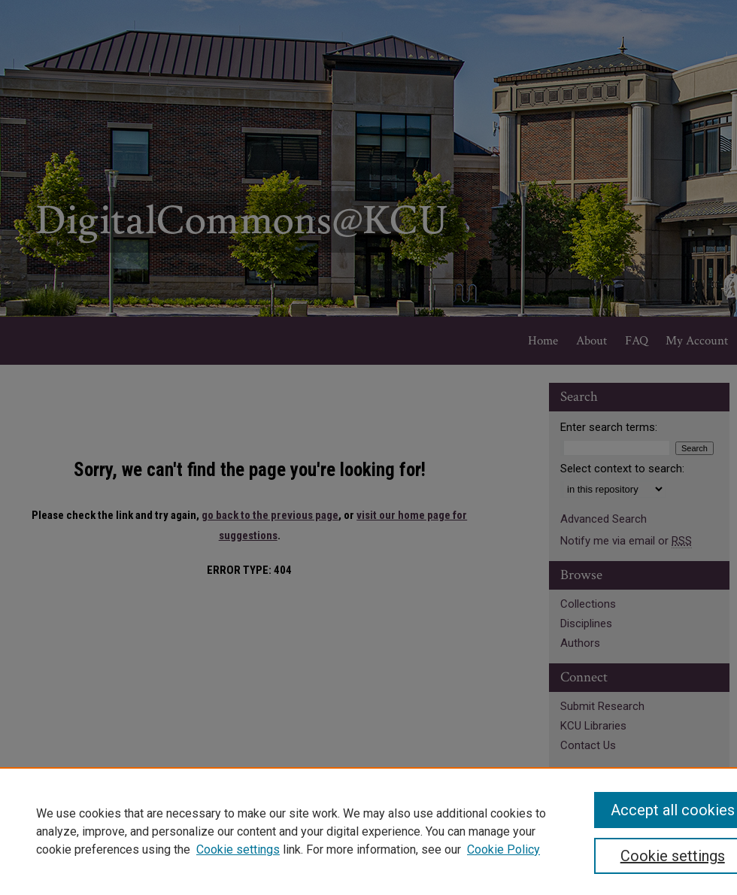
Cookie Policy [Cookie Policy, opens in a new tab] (503, 849)
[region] (368, 831)
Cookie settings (238, 849)
